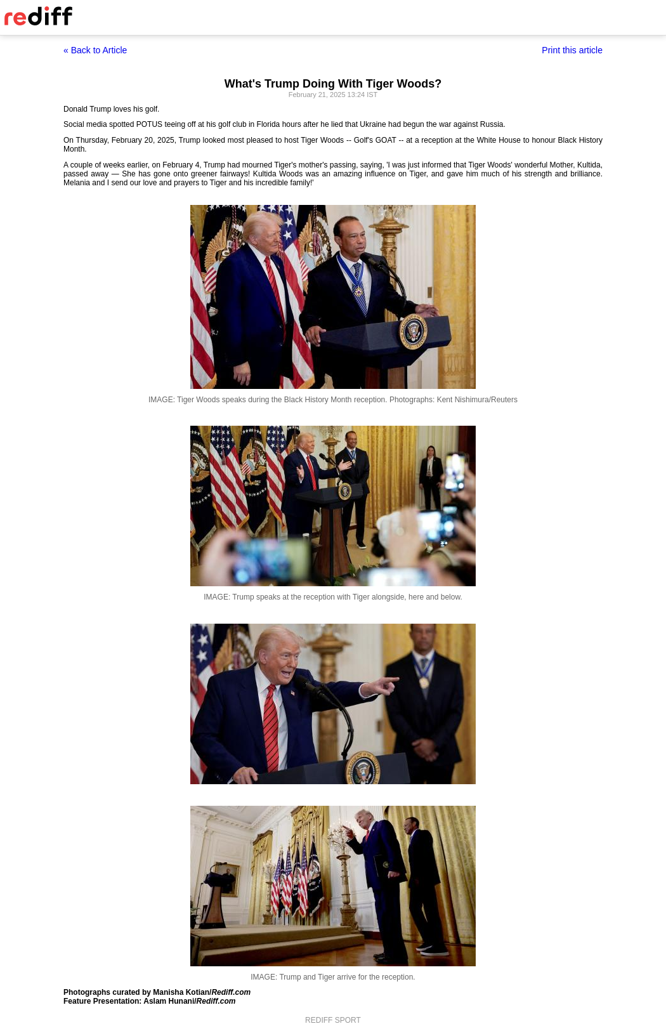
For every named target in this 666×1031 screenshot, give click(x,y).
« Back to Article (95, 50)
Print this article (572, 50)
